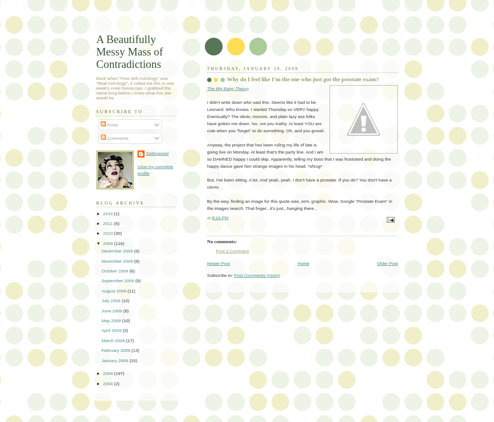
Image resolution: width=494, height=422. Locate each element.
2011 (108, 223)
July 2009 (112, 300)
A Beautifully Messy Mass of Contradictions (129, 51)
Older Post (387, 263)
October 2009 (115, 270)
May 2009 (112, 320)
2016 (108, 213)
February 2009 (116, 350)
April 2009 (112, 330)
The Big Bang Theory (228, 88)
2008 (108, 373)
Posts (109, 124)
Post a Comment (232, 250)
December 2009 (118, 250)
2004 (108, 383)
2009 (108, 243)
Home (304, 263)
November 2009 (118, 261)
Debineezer (157, 153)
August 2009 (115, 290)
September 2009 (118, 280)
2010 (108, 233)
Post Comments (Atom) (257, 275)
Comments (115, 138)
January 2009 (115, 360)
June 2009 (112, 310)
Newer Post (218, 263)
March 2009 (114, 340)
